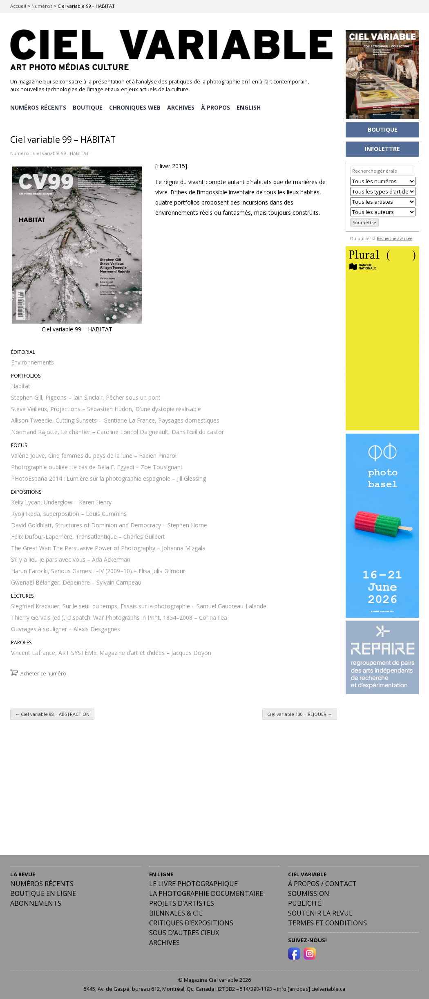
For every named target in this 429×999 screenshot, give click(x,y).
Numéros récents (42, 881)
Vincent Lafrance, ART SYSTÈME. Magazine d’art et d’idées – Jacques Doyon (111, 651)
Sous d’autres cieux (184, 930)
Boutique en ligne (43, 891)
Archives (164, 940)
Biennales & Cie (176, 911)
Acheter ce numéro (43, 671)
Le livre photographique (193, 881)
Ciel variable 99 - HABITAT (61, 151)
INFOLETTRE (382, 149)
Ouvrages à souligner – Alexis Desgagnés (65, 627)
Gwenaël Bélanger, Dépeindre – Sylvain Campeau (76, 580)
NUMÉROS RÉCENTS (38, 106)
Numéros (41, 6)
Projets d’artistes (181, 901)
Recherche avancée (394, 238)
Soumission (308, 891)
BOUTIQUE (88, 106)
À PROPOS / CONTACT (322, 881)
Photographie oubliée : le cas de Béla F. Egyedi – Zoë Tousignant (97, 465)
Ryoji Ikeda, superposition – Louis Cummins (69, 511)
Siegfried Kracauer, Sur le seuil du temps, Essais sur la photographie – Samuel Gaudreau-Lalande (138, 604)
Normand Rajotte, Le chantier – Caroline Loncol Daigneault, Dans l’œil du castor (117, 430)
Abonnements (35, 901)
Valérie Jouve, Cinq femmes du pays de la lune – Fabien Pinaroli (94, 453)
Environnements (32, 360)
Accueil (18, 6)
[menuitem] (250, 106)
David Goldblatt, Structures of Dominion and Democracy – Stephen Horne (109, 523)
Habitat (20, 384)
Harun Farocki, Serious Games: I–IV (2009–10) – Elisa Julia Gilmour (98, 569)
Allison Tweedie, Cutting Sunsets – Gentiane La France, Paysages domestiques (115, 418)
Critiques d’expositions (191, 920)
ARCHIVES (182, 106)
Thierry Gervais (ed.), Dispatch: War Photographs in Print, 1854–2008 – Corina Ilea (119, 615)
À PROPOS (217, 106)
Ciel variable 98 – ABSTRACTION (52, 712)
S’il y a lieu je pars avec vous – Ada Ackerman (70, 557)
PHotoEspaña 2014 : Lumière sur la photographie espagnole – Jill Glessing (108, 476)
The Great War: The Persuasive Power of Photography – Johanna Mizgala (108, 546)
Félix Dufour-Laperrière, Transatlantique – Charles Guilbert (88, 534)
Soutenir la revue (320, 911)
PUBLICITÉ (305, 901)
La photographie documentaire (206, 891)
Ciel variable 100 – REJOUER (299, 712)
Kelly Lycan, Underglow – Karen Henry (61, 500)
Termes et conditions (327, 920)
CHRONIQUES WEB (135, 106)
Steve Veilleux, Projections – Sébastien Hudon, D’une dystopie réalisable (106, 407)
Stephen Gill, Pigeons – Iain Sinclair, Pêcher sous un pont (86, 395)
